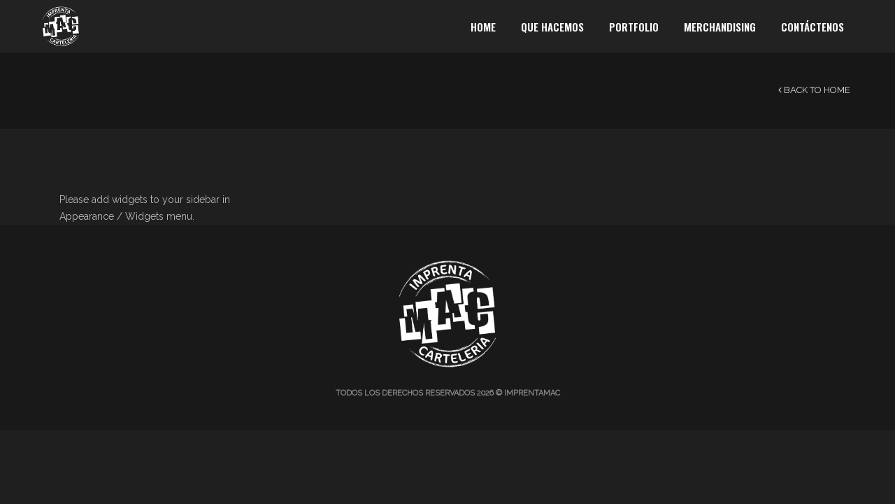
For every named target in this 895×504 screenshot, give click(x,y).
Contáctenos (812, 26)
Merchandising (720, 26)
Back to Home (814, 90)
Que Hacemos (552, 26)
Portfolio (634, 26)
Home (483, 26)
